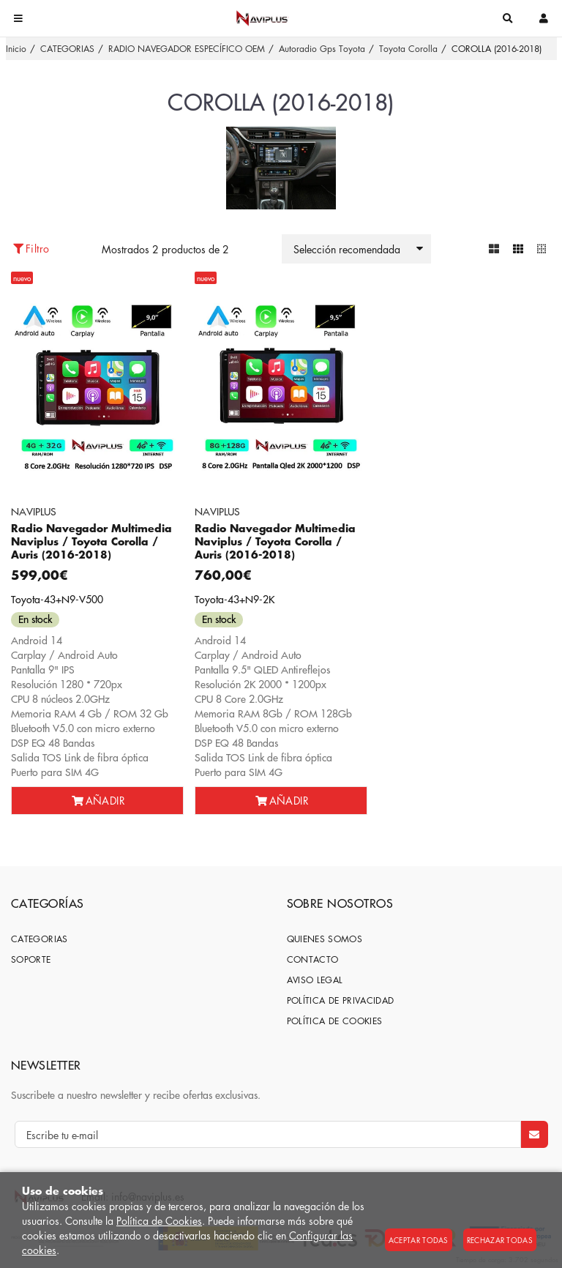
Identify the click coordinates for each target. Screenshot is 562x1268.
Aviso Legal (315, 980)
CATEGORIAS (39, 939)
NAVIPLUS (33, 511)
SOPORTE (31, 959)
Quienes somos (325, 939)
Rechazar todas (500, 1239)
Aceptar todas (419, 1239)
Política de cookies (335, 1021)
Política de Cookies (159, 1220)
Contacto (313, 959)
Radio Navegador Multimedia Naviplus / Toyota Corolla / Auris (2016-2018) (91, 541)
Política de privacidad (340, 1000)
